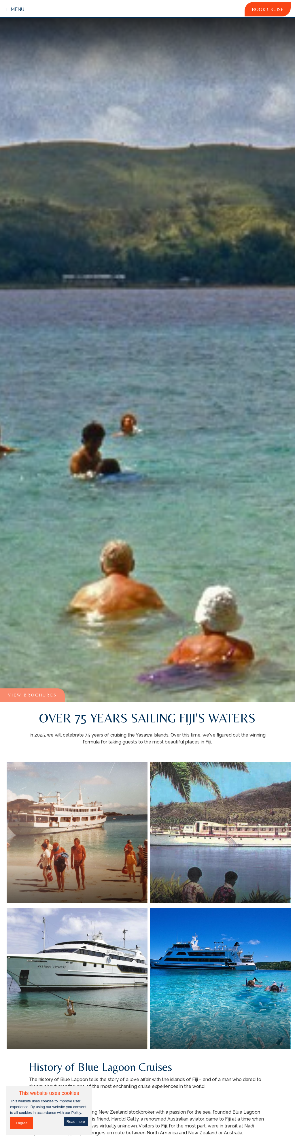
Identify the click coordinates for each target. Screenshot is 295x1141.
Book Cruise (267, 9)
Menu (15, 9)
